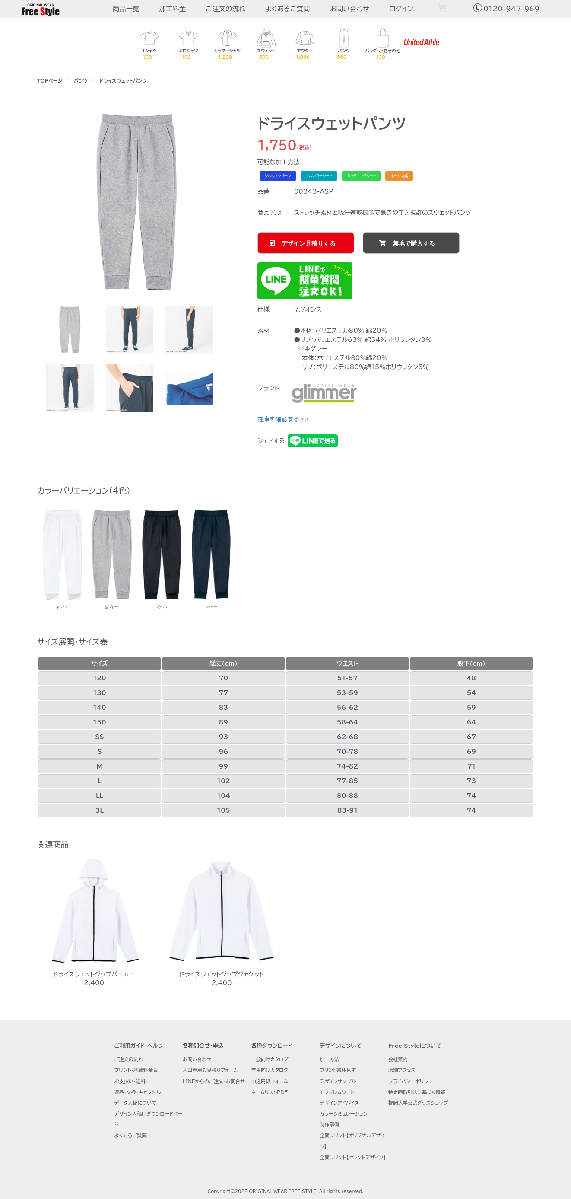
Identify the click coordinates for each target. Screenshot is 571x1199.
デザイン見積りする (308, 243)
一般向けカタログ (270, 1059)
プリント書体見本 (338, 1070)
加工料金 (172, 8)
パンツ (81, 80)
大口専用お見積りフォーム (210, 1070)
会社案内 (398, 1059)
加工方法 (329, 1059)
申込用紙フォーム (269, 1081)
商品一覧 (126, 8)
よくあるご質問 (287, 8)
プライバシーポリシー (410, 1081)
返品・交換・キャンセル (137, 1092)
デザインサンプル (338, 1081)
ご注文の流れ (225, 8)
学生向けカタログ (270, 1070)
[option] (136, 202)
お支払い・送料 (130, 1081)
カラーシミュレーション (344, 1113)
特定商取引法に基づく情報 (416, 1092)
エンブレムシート (337, 1092)
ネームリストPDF (269, 1092)
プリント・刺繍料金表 (136, 1070)
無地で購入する (414, 243)
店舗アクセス (402, 1070)
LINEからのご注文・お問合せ (214, 1081)
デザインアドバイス (339, 1102)
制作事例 (329, 1124)
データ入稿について (135, 1102)
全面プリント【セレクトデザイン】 (352, 1157)
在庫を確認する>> (283, 419)
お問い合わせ (349, 8)
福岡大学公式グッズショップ (418, 1102)
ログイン (401, 8)
